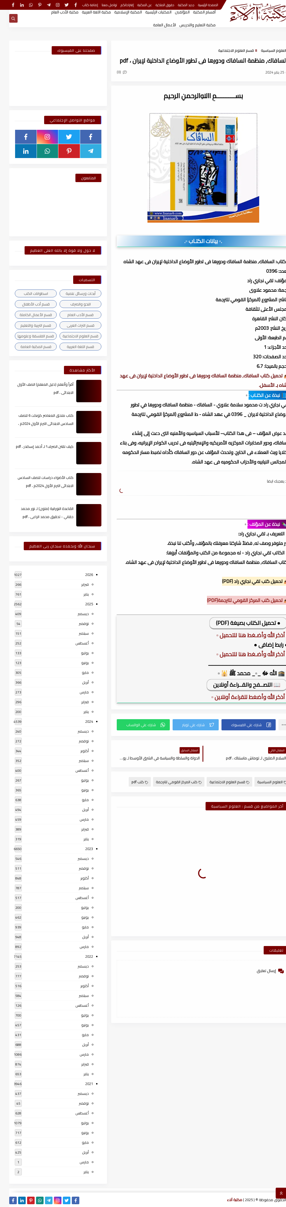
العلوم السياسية (264, 50)
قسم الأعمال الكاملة (26, 314)
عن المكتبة (135, 5)
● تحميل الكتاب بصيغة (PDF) (239, 623)
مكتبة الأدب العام (55, 12)
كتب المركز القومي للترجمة (169, 781)
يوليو (76, 653)
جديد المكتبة (177, 5)
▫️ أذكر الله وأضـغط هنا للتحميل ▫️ (243, 635)
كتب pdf (130, 781)
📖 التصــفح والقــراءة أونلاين (237, 684)
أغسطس (73, 643)
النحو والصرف (71, 304)
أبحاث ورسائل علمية (71, 293)
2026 (80, 574)
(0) (113, 72)
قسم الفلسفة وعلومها (26, 336)
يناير (77, 594)
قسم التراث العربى (71, 325)
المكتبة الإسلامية (119, 12)
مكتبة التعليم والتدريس (188, 25)
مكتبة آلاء (225, 1199)
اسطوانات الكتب (27, 293)
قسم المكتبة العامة (26, 346)
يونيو (76, 662)
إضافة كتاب (81, 5)
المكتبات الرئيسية (149, 12)
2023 (80, 848)
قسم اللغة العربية (71, 346)
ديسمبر (74, 613)
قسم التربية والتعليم (26, 325)
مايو (76, 672)
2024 (80, 721)
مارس (75, 692)
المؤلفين (173, 12)
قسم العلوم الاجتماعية (227, 50)
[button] (239, 724)
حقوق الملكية (155, 5)
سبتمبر (75, 633)
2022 (80, 956)
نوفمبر (75, 623)
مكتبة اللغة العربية (87, 12)
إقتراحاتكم (118, 5)
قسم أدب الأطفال (26, 304)
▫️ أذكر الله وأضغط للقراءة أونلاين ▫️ (240, 697)
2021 (80, 1083)
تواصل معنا (100, 5)
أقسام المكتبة (195, 12)
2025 (80, 604)
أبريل (76, 682)
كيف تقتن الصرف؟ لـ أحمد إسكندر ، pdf (35, 446)
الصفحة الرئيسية (199, 5)
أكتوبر (75, 750)
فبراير (76, 584)
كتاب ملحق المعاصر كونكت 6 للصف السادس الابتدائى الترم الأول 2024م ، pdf (36, 423)
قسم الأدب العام (71, 314)
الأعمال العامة (155, 25)
